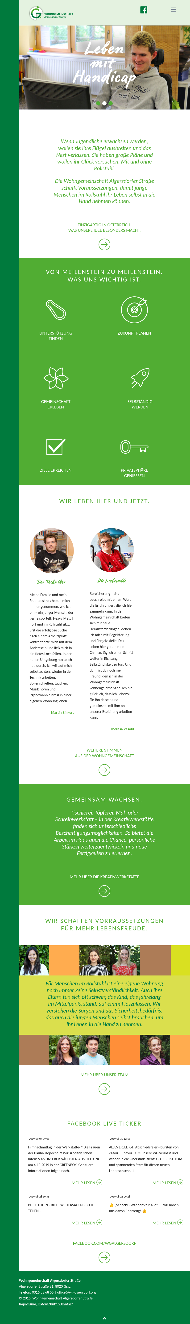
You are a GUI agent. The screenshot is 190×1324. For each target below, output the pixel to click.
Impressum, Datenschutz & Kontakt (46, 1304)
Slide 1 (98, 103)
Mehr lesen (83, 1182)
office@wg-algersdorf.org (76, 1292)
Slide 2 (104, 103)
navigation (173, 9)
